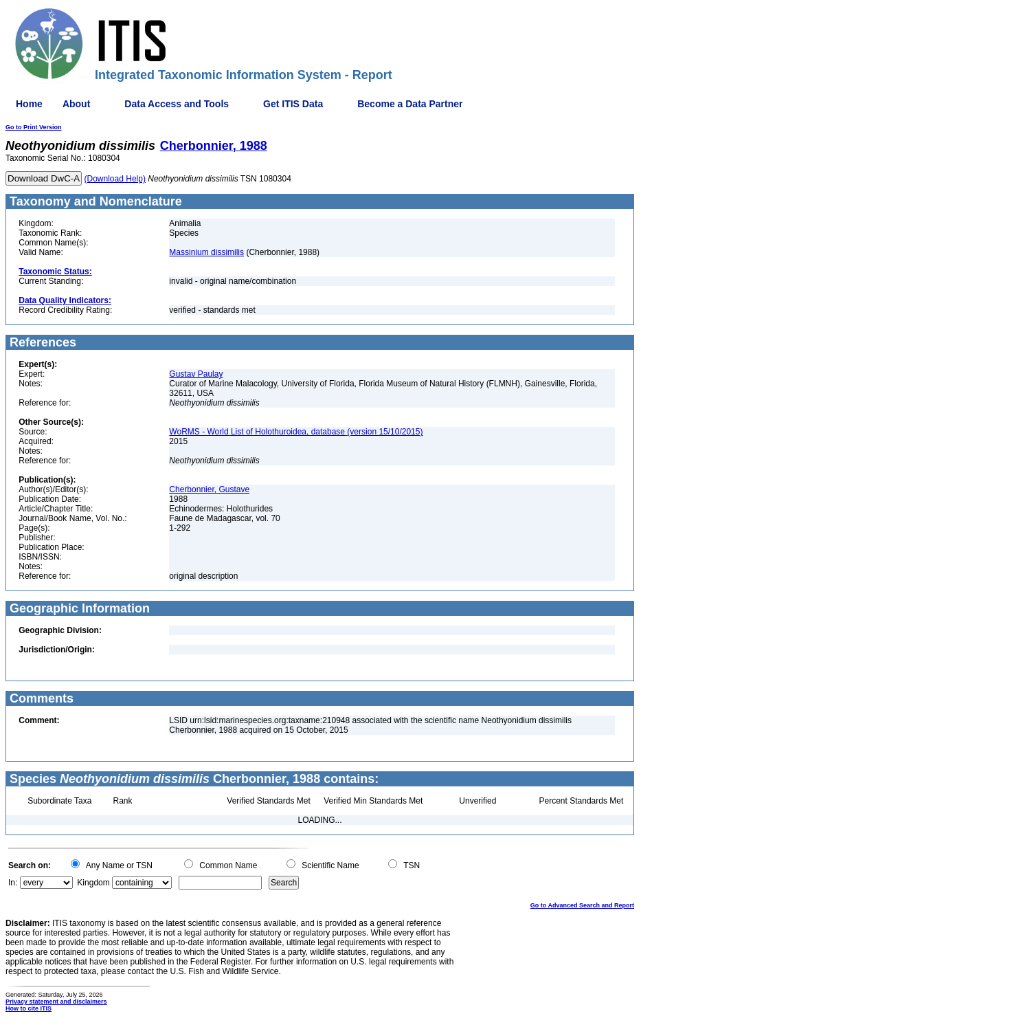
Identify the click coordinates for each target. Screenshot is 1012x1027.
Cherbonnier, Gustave (209, 489)
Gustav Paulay (196, 374)
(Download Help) (115, 179)
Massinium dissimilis (206, 252)
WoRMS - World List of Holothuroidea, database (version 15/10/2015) (296, 432)
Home (29, 103)
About (76, 103)
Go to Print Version (33, 127)
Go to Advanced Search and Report (582, 905)
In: (12, 882)
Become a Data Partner (409, 103)
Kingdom (93, 882)
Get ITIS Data (293, 103)
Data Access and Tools (176, 103)
